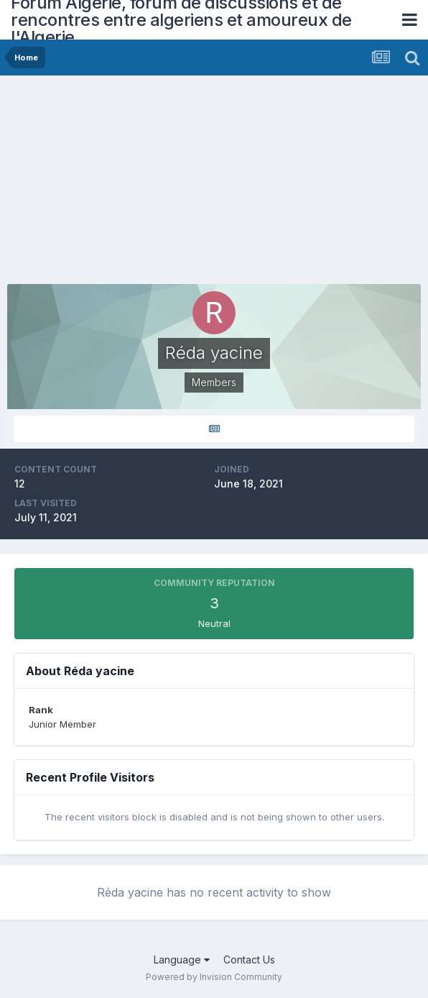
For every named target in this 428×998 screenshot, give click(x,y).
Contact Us (249, 959)
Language (182, 959)
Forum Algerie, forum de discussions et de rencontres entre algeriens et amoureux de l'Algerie (181, 20)
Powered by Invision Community (214, 976)
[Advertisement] (175, 183)
